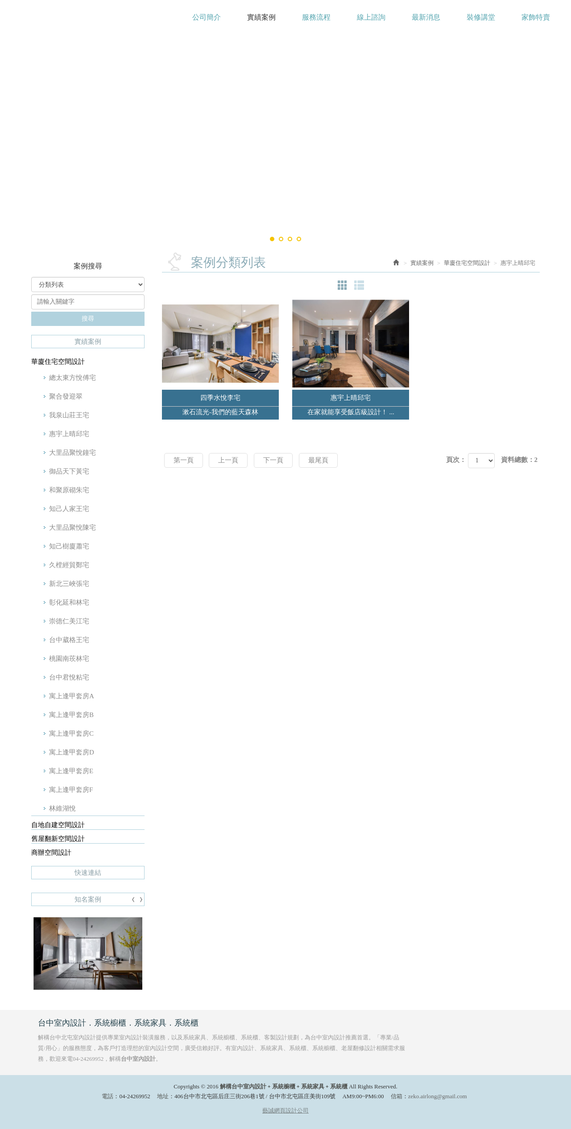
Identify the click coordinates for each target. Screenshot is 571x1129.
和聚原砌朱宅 (69, 490)
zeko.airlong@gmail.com (437, 1096)
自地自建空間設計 (58, 824)
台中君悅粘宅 (69, 677)
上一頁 (228, 460)
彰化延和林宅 (69, 602)
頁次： (456, 459)
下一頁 (273, 460)
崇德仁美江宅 (69, 621)
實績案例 (422, 263)
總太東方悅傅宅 (72, 377)
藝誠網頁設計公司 (285, 1110)
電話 (107, 1096)
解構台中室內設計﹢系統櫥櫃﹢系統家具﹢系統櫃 (83, 21)
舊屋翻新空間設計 (58, 838)
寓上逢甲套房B (71, 714)
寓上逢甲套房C (71, 733)
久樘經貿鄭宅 (69, 565)
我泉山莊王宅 (69, 415)
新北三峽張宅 (69, 583)
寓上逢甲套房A (71, 696)
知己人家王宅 (69, 508)
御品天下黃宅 (69, 471)
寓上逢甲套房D (71, 752)
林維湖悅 (62, 808)
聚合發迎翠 (66, 396)
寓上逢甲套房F (71, 789)
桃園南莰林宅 (69, 658)
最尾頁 (318, 460)
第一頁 (184, 460)
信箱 (396, 1096)
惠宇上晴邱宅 (69, 433)
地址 (163, 1096)
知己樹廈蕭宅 (69, 546)
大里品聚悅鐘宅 (72, 452)
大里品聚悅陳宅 (72, 527)
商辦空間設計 (51, 852)
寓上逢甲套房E (71, 771)
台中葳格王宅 (69, 639)
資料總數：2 (519, 459)
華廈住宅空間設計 (58, 361)
